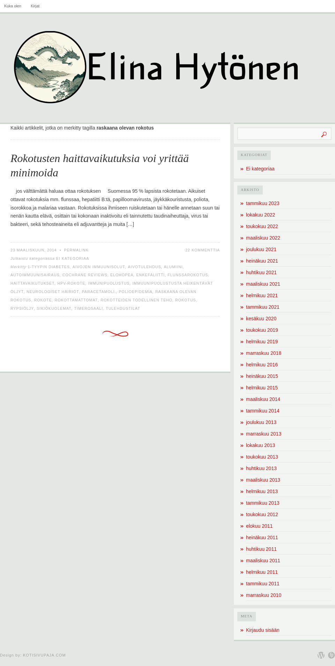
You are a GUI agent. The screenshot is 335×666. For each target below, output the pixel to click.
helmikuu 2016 (262, 364)
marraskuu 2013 (263, 434)
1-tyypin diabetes (49, 267)
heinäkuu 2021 (262, 261)
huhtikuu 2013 (261, 468)
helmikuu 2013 (262, 491)
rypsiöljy (22, 308)
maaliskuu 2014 (263, 399)
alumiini (173, 267)
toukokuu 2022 (262, 226)
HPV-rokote (71, 283)
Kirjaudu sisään (263, 630)
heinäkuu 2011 (262, 537)
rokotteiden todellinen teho (136, 300)
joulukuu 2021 (261, 249)
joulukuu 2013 (261, 422)
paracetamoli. (99, 292)
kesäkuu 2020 (261, 318)
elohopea (122, 275)
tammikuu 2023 (263, 203)
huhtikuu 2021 (261, 272)
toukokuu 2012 (262, 514)
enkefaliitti (150, 275)
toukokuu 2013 (262, 457)
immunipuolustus (108, 283)
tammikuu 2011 (263, 583)
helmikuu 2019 (262, 341)
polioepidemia (135, 292)
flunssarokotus (188, 275)
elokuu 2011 (259, 526)
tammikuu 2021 (263, 307)
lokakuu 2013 (260, 445)
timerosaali (88, 308)
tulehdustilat (123, 308)
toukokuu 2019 (262, 330)
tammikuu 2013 (263, 503)
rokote (43, 300)
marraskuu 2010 (263, 595)
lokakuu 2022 (260, 215)
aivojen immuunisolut (99, 267)
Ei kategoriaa (72, 258)
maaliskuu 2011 (263, 560)
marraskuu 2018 (263, 353)
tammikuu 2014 (263, 410)
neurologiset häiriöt (53, 292)
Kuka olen (12, 6)
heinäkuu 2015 (262, 376)
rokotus (185, 300)
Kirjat (35, 6)
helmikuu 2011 (262, 572)
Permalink (76, 250)
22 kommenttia (202, 250)
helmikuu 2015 (262, 387)
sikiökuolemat (54, 308)
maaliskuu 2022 (263, 238)
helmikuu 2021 (262, 295)
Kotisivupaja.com (44, 655)
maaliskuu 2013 (263, 480)
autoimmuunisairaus (35, 275)
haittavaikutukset (32, 283)
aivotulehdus (144, 267)
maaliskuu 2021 (263, 284)
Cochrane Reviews (84, 275)
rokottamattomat (76, 300)
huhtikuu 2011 (261, 549)
